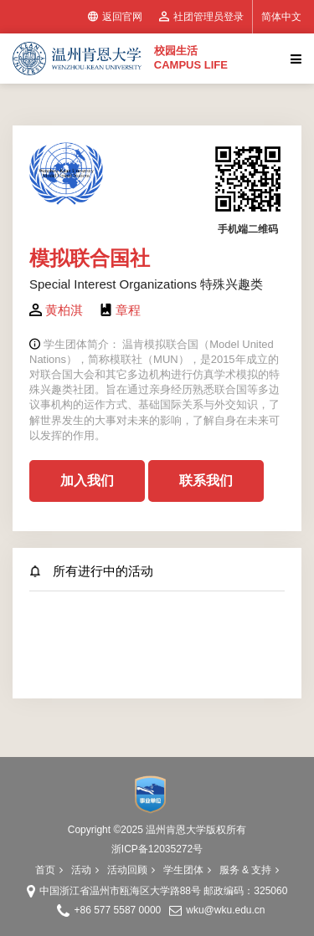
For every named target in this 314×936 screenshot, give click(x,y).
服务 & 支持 (249, 870)
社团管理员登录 (201, 17)
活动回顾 (131, 870)
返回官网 (115, 17)
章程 (128, 310)
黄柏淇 (64, 310)
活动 (85, 870)
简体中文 (281, 17)
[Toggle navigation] (293, 58)
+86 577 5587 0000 (117, 910)
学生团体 (187, 870)
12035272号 (175, 849)
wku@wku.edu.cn (225, 910)
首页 (49, 870)
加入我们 (87, 480)
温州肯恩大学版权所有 (196, 830)
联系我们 (206, 480)
